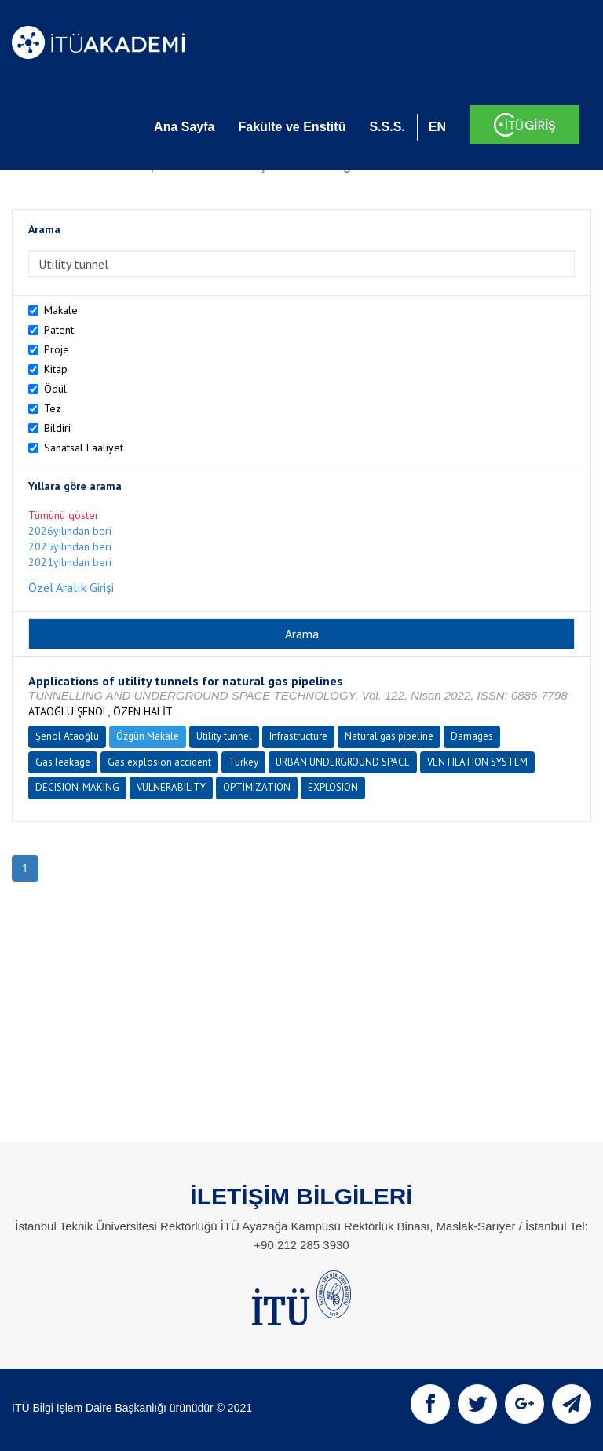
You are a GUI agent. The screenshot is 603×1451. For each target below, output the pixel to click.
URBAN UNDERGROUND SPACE (343, 762)
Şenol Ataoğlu (67, 736)
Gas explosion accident (159, 762)
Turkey (243, 762)
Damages (472, 736)
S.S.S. (386, 126)
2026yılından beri (69, 531)
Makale (61, 310)
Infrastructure (298, 736)
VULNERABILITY (171, 787)
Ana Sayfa (184, 126)
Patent (59, 330)
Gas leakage (62, 762)
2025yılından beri (69, 546)
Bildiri (57, 428)
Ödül (55, 389)
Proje (56, 349)
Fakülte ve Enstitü (291, 126)
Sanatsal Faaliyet (83, 447)
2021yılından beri (69, 562)
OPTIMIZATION (257, 787)
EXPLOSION (333, 787)
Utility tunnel (224, 736)
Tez (52, 408)
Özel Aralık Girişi (71, 587)
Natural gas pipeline (389, 736)
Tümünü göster (63, 515)
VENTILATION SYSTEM (477, 762)
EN (437, 126)
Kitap (56, 369)
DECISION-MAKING (77, 787)
